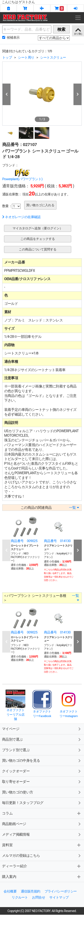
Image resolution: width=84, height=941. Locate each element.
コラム (7, 813)
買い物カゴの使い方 (17, 792)
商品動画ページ (14, 824)
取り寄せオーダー (16, 781)
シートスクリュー (53, 57)
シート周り (26, 57)
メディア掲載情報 (16, 834)
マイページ (10, 729)
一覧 (74, 507)
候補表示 (13, 37)
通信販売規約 (30, 891)
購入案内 (9, 877)
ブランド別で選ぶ (16, 750)
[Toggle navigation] (78, 17)
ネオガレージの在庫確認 (21, 217)
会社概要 (10, 891)
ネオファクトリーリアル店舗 (15, 714)
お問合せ (38, 897)
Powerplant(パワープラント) (22, 179)
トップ (7, 57)
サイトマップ (59, 897)
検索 (61, 29)
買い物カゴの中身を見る (21, 760)
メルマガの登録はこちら (21, 855)
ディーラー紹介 (14, 866)
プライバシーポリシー (61, 891)
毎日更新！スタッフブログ (22, 803)
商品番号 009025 (24, 541)
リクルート (20, 897)
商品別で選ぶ (12, 739)
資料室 (7, 845)
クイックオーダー (16, 771)
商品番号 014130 (57, 541)
